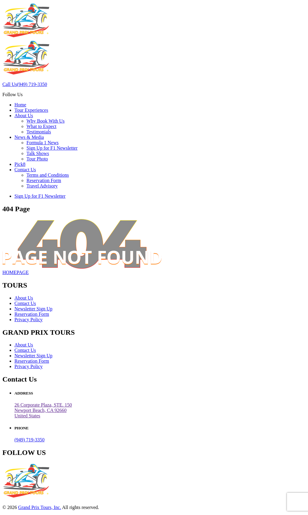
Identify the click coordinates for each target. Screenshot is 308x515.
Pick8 (19, 164)
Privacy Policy (28, 319)
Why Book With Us (45, 120)
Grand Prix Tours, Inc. (39, 507)
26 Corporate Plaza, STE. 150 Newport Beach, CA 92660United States (43, 410)
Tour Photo (37, 158)
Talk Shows (37, 153)
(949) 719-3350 (29, 439)
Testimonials (38, 131)
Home (20, 104)
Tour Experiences (31, 110)
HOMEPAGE (15, 272)
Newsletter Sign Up (33, 308)
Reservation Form (43, 180)
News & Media (29, 137)
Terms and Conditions (47, 175)
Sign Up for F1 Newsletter (52, 148)
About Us (23, 115)
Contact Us (25, 169)
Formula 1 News (42, 142)
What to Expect (41, 126)
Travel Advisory (42, 185)
